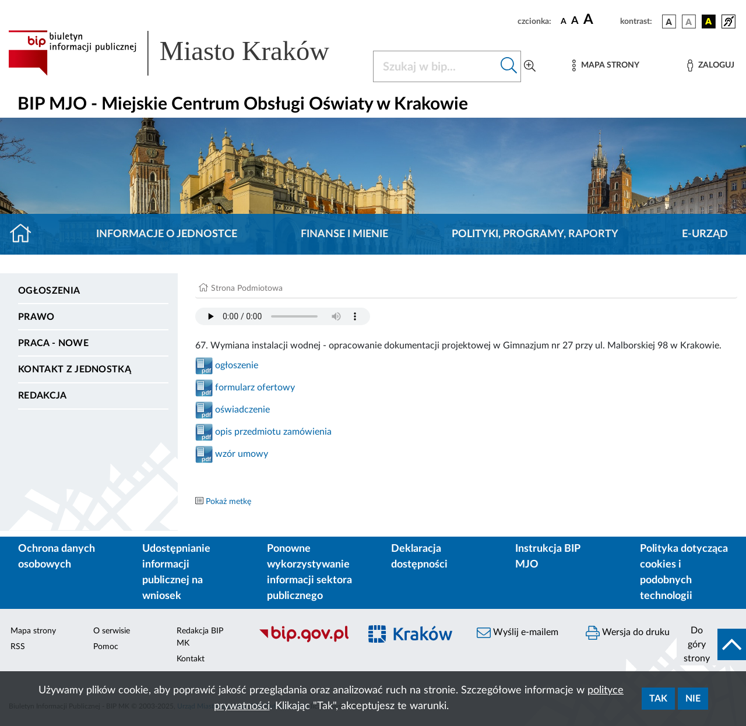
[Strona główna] (25, 234)
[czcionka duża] (600, 19)
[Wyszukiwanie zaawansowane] (530, 66)
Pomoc (105, 647)
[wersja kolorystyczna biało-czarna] (689, 21)
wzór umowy (241, 454)
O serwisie (111, 631)
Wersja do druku (628, 633)
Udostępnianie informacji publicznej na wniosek (176, 572)
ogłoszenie (235, 365)
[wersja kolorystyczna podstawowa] (669, 21)
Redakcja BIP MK (200, 637)
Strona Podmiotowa (247, 288)
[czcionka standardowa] (564, 21)
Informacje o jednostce (166, 234)
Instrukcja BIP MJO (547, 557)
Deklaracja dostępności (419, 557)
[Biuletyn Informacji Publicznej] (303, 640)
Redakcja (42, 395)
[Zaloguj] (710, 65)
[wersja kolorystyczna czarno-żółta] (708, 21)
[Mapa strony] (605, 65)
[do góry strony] (711, 644)
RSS (17, 647)
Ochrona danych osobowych (56, 557)
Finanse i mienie (344, 234)
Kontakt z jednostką (74, 369)
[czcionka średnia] (575, 21)
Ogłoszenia (49, 290)
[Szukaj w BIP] (435, 66)
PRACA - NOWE (53, 343)
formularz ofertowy (254, 387)
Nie (693, 698)
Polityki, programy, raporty (535, 234)
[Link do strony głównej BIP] (183, 53)
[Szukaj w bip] (509, 66)
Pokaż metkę (228, 502)
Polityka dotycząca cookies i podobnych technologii (684, 572)
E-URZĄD (705, 234)
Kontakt (191, 659)
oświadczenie (242, 409)
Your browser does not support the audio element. (282, 316)
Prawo (36, 317)
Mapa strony (33, 631)
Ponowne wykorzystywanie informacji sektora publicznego (309, 572)
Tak (658, 698)
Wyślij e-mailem (517, 633)
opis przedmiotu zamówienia (273, 431)
